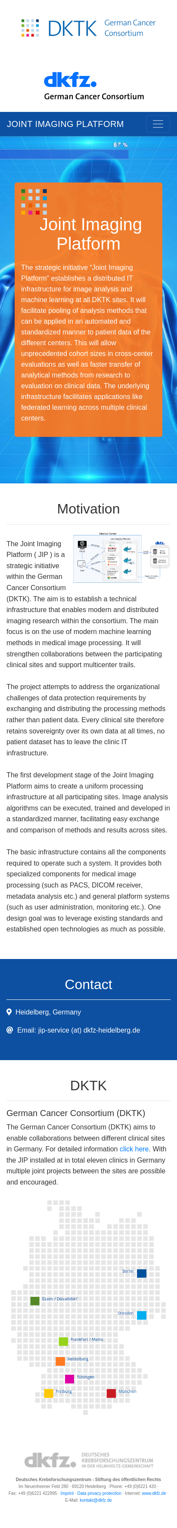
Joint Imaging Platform (65, 124)
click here (134, 1149)
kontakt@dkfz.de (96, 1500)
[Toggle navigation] (158, 124)
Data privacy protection (99, 1493)
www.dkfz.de (154, 1493)
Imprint (67, 1493)
